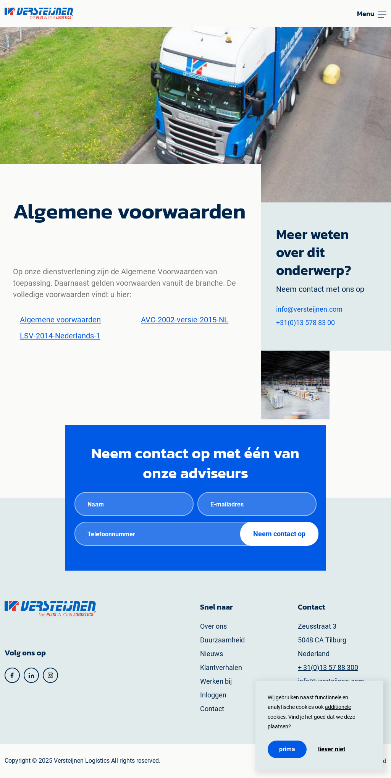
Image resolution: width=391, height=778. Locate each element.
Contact (212, 709)
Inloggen (213, 695)
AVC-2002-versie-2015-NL (184, 319)
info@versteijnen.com (309, 309)
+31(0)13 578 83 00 (305, 323)
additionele (338, 707)
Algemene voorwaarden (60, 319)
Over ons (213, 626)
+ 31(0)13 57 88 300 (328, 667)
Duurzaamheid (222, 640)
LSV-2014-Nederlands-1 (60, 335)
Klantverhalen (221, 667)
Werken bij (216, 681)
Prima (287, 749)
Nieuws (211, 654)
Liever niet (331, 749)
